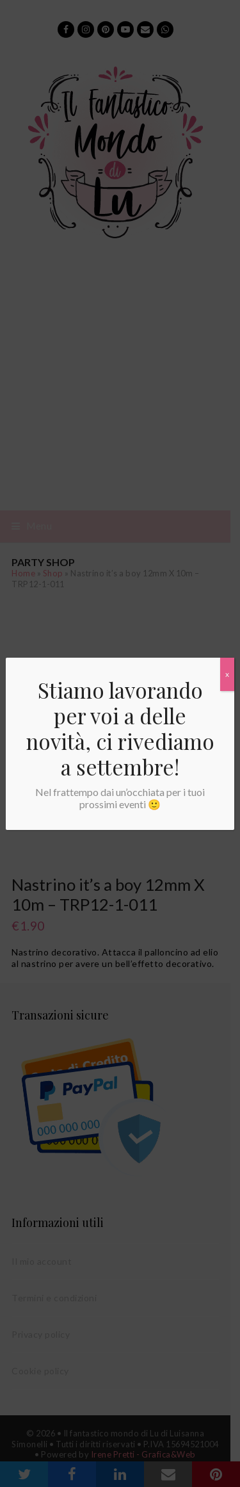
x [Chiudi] (227, 674)
